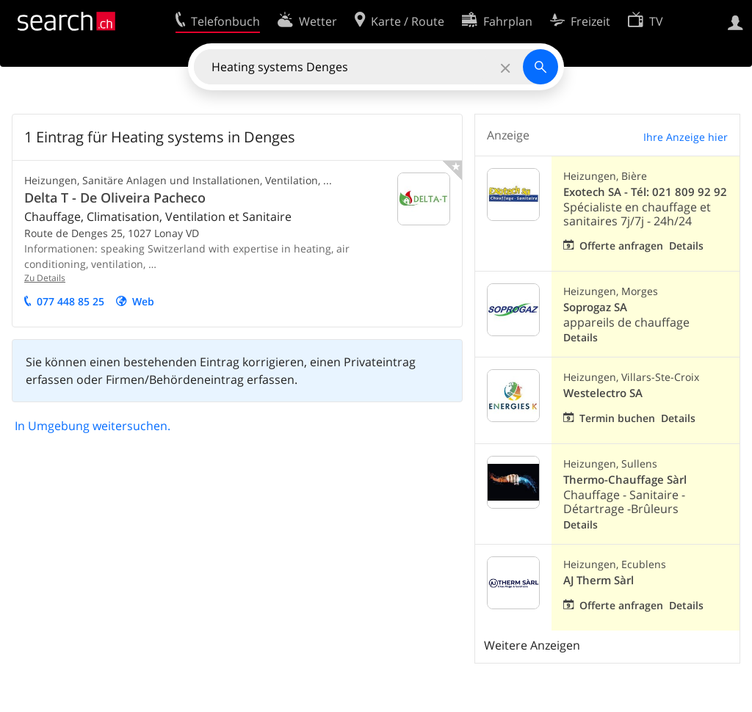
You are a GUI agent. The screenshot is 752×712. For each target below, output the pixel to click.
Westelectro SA (603, 393)
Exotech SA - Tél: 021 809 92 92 (645, 192)
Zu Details (44, 278)
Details (686, 246)
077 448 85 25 (70, 301)
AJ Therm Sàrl (598, 580)
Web (143, 301)
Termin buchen (617, 418)
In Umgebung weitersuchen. (92, 426)
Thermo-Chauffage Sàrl (625, 479)
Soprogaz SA (595, 307)
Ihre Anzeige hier (685, 137)
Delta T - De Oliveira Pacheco (115, 197)
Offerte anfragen (621, 246)
